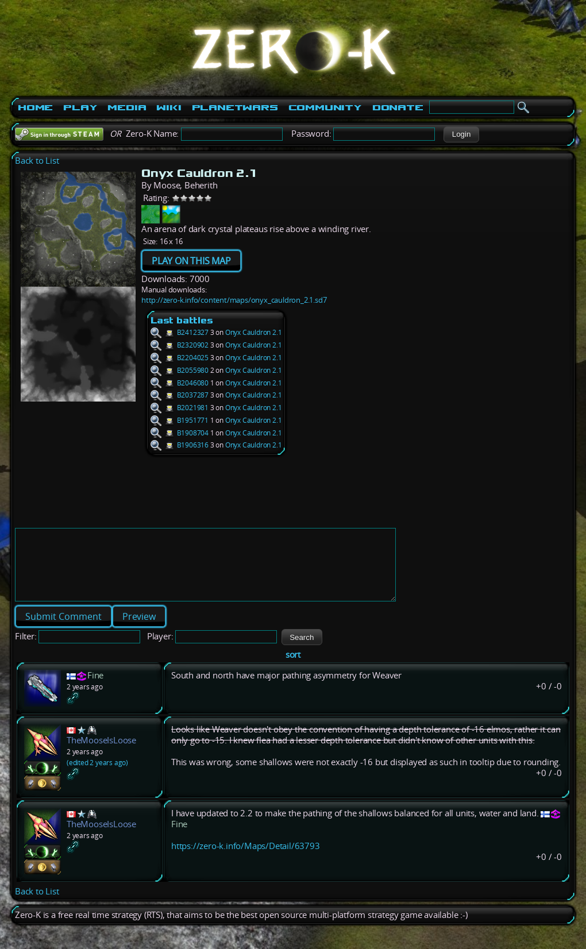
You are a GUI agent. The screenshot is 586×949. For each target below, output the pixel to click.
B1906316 (180, 445)
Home (35, 107)
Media (126, 107)
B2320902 (180, 345)
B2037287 (180, 395)
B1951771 (180, 420)
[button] (461, 134)
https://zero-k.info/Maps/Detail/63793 (245, 859)
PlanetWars (235, 107)
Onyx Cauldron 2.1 (253, 332)
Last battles (182, 320)
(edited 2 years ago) (97, 776)
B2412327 (180, 332)
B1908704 (180, 433)
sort (293, 668)
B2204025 (180, 357)
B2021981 (180, 407)
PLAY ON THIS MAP (191, 260)
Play (80, 107)
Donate (397, 107)
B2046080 (180, 383)
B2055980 (180, 370)
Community (325, 107)
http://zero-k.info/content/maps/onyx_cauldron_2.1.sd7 (233, 300)
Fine (95, 689)
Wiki (168, 107)
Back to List (37, 160)
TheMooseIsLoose (101, 754)
